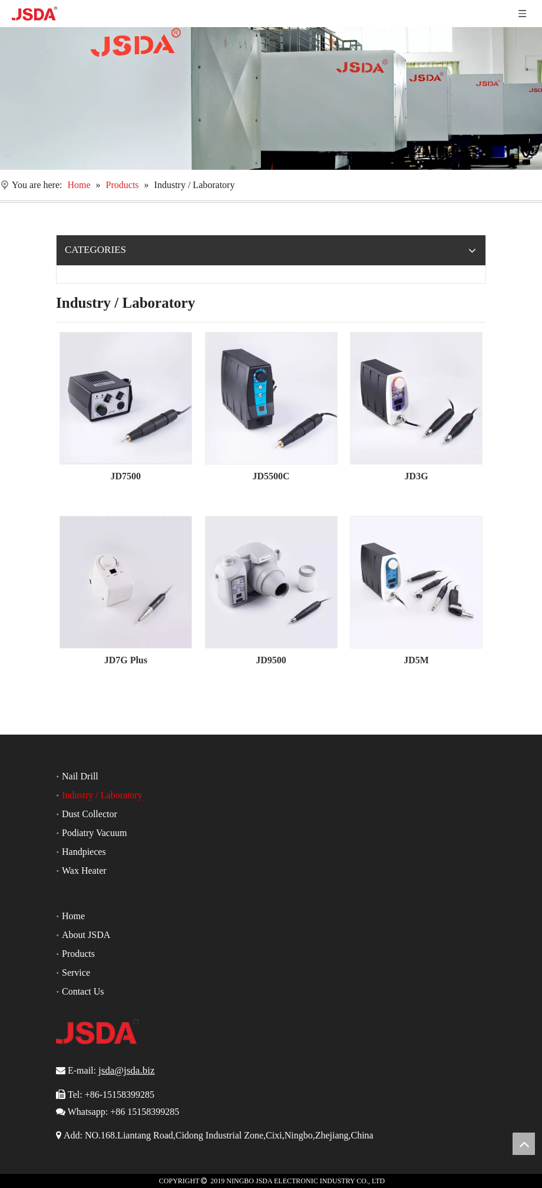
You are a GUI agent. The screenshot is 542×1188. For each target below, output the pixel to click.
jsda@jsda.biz (126, 1070)
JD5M (416, 660)
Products (78, 954)
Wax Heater (84, 871)
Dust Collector (89, 814)
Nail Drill (80, 776)
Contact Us (83, 991)
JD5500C (270, 476)
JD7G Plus (125, 660)
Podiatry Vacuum (94, 833)
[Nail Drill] (271, 98)
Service (76, 972)
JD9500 (271, 660)
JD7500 (126, 476)
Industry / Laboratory (102, 795)
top (524, 1144)
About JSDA (86, 935)
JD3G (416, 476)
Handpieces (84, 852)
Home (73, 916)
